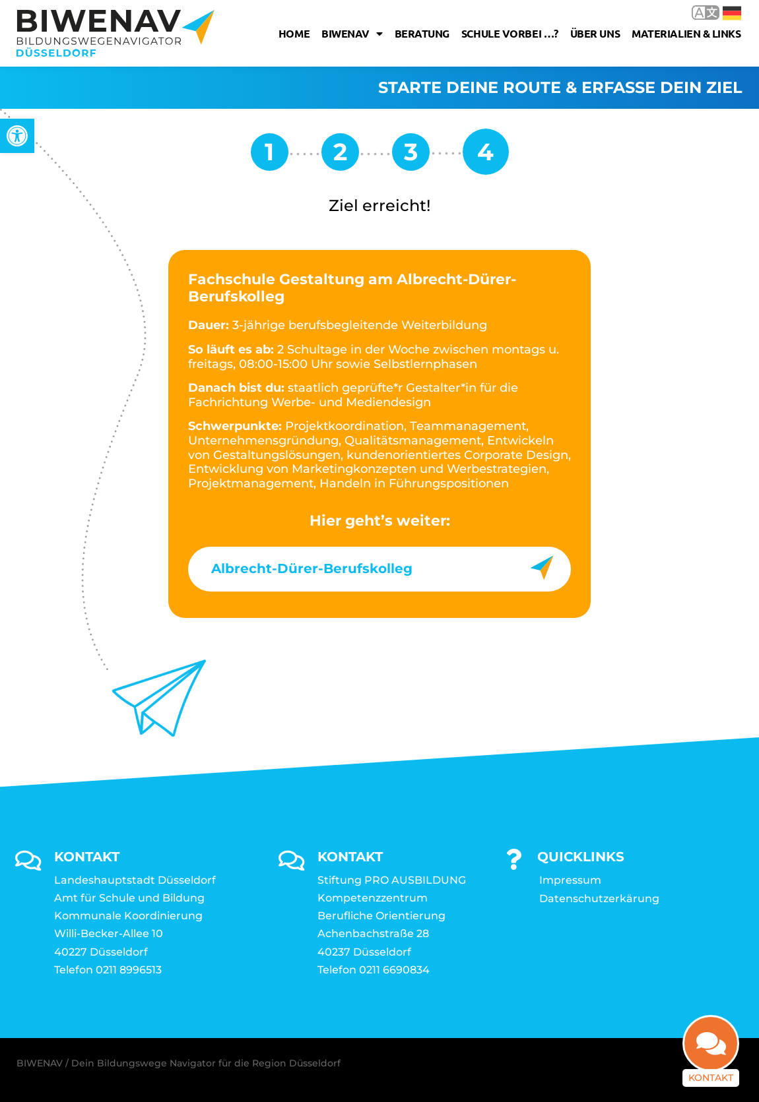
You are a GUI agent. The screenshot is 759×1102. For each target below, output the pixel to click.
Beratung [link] (422, 33)
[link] (17, 136)
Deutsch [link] (732, 13)
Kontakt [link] (710, 1064)
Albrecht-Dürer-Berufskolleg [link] (311, 568)
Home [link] (294, 33)
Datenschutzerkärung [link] (599, 898)
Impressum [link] (570, 880)
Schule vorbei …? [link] (509, 33)
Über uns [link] (595, 33)
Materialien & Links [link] (686, 33)
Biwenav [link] (351, 34)
